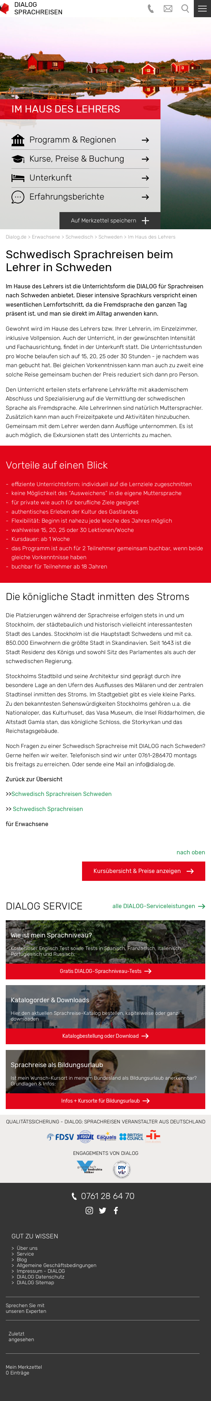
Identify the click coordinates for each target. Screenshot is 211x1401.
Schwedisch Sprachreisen (48, 809)
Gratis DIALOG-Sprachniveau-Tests (101, 971)
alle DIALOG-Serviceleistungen (153, 906)
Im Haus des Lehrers (65, 109)
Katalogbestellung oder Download (100, 1036)
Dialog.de (16, 237)
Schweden (111, 237)
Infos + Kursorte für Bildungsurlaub (100, 1101)
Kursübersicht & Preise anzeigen (143, 871)
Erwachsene (46, 237)
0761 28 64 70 (108, 1196)
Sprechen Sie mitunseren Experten (26, 1308)
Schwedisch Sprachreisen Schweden (61, 794)
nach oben (191, 852)
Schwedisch (79, 237)
